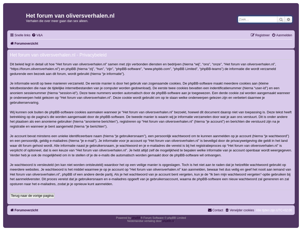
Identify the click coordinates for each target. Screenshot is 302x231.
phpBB (136, 217)
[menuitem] (37, 35)
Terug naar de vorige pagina (32, 196)
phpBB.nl (168, 220)
